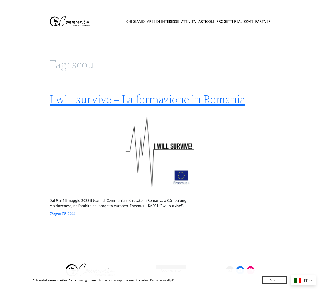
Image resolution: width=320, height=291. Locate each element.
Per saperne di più (162, 280)
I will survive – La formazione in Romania (147, 99)
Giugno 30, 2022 (62, 213)
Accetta (274, 280)
